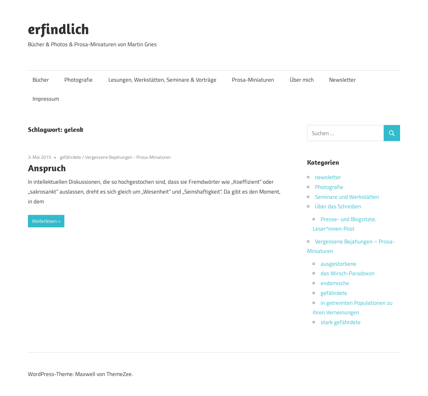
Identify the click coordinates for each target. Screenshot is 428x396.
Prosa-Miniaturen (253, 79)
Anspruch (47, 168)
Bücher (41, 79)
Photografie (78, 79)
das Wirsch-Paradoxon (347, 273)
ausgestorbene (338, 264)
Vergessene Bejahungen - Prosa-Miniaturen (128, 157)
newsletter (328, 177)
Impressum (46, 98)
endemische (335, 283)
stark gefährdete (341, 322)
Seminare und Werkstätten (347, 197)
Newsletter (342, 79)
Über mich (302, 79)
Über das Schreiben (338, 206)
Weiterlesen (44, 221)
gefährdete (70, 157)
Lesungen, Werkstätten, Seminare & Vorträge (162, 79)
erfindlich (58, 29)
